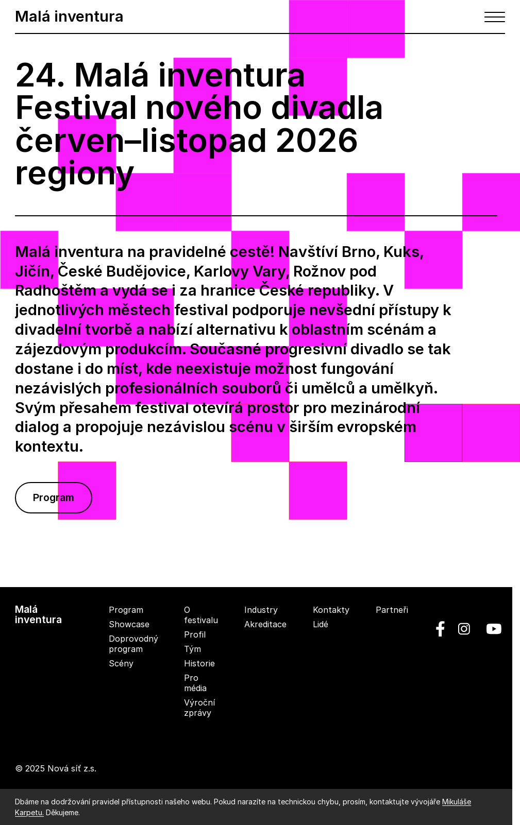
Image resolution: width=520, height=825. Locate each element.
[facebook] (440, 629)
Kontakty (331, 610)
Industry (261, 610)
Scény (121, 663)
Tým (192, 649)
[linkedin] (464, 629)
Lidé (320, 624)
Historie (199, 663)
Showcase (129, 624)
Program (53, 497)
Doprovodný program (133, 643)
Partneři (392, 610)
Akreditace (265, 624)
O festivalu (201, 615)
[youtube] (489, 629)
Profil (195, 634)
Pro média (195, 683)
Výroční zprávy (199, 707)
